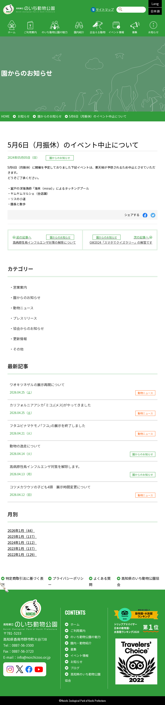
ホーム (11, 32)
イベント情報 (116, 32)
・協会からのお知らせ (27, 328)
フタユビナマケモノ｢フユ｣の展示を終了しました (82, 429)
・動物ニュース (22, 307)
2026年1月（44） (21, 530)
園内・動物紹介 (81, 643)
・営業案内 (18, 287)
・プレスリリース (23, 318)
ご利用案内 (30, 32)
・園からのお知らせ (25, 297)
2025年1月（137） (22, 536)
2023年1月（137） (22, 548)
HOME (5, 116)
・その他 (16, 349)
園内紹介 (79, 32)
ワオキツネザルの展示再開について (82, 388)
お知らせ (153, 32)
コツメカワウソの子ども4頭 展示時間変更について (82, 491)
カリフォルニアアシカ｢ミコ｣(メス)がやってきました (82, 409)
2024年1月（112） (22, 542)
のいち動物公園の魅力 (54, 32)
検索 (120, 10)
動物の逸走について (82, 450)
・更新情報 (18, 338)
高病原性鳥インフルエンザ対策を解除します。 (82, 470)
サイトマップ (105, 9)
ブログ (74, 668)
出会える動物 (97, 32)
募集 (134, 32)
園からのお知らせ (50, 116)
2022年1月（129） (22, 554)
